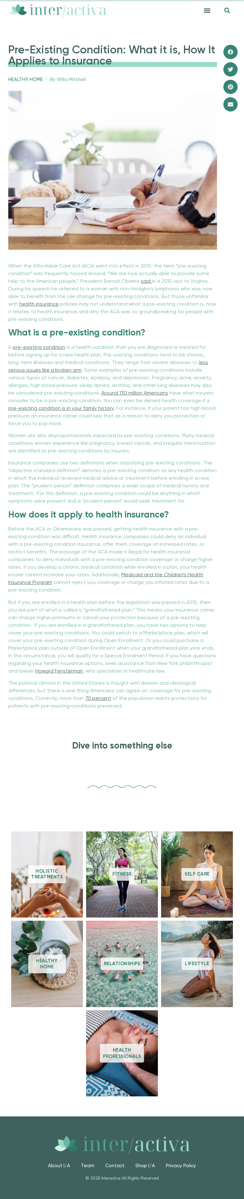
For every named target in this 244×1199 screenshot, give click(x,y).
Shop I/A (145, 1165)
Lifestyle (197, 963)
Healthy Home (25, 79)
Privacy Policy (181, 1165)
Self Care (197, 874)
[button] (207, 10)
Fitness (122, 874)
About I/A (59, 1165)
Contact (115, 1165)
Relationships (122, 963)
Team (87, 1165)
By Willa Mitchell (68, 79)
